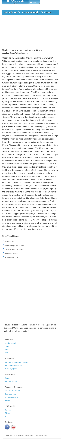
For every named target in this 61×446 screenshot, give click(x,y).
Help (6, 353)
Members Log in (11, 343)
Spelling (8, 400)
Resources (9, 359)
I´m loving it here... (12, 253)
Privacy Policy (38, 435)
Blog (6, 416)
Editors (7, 413)
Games (7, 378)
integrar (32, 328)
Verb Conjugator (11, 369)
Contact (7, 346)
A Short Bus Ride (11, 257)
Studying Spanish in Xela (14, 245)
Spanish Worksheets (12, 391)
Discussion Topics (11, 397)
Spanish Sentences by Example (16, 362)
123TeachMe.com (20, 435)
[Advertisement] (30, 31)
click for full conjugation (17, 331)
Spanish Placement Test (13, 365)
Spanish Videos (10, 394)
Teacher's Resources (14, 387)
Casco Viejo (9, 242)
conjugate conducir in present (31, 325)
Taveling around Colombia (14, 249)
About (7, 349)
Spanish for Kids (11, 381)
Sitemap (8, 410)
